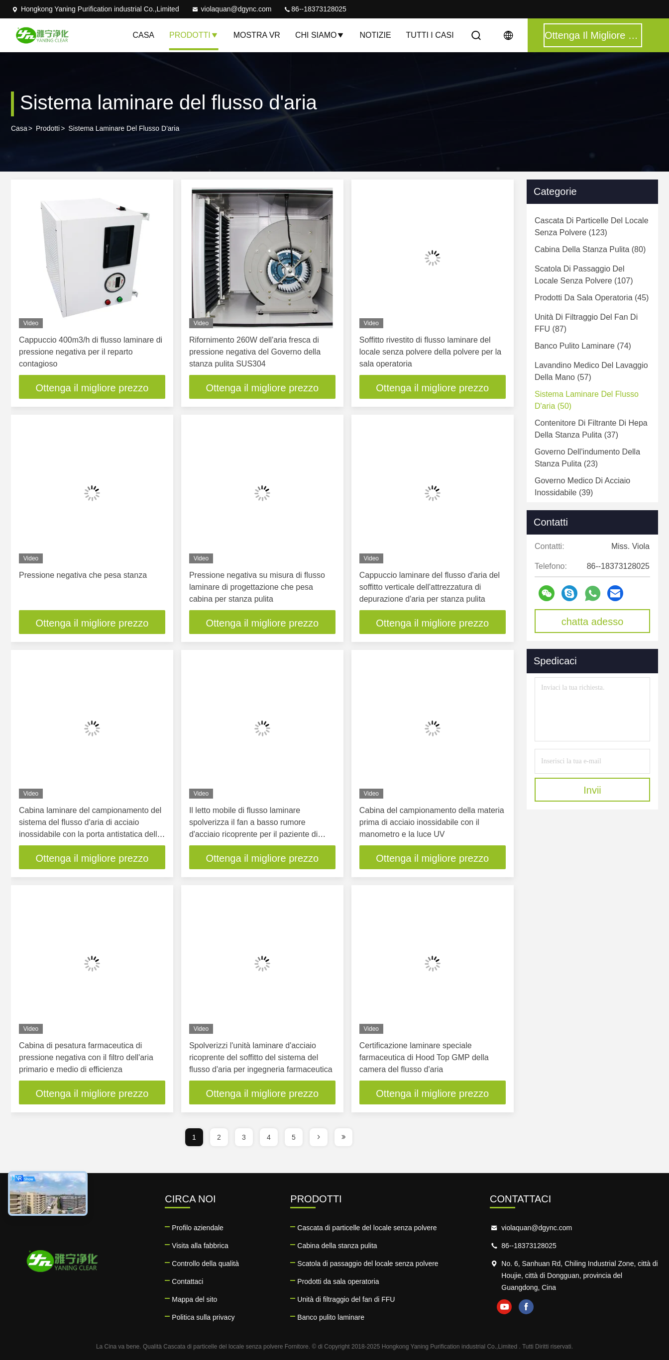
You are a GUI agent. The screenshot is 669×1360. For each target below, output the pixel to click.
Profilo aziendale (197, 1228)
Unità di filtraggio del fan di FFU (346, 1299)
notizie (375, 35)
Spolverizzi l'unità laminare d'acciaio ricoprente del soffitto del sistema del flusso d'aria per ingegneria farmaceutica (261, 1057)
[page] (319, 1137)
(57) (591, 371)
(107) (584, 275)
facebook (526, 1306)
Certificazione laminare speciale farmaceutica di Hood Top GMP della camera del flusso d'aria (424, 1057)
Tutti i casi (430, 35)
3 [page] (244, 1137)
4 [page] (269, 1137)
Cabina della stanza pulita (337, 1246)
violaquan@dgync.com (231, 9)
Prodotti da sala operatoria (338, 1281)
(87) (586, 323)
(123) (592, 226)
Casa (143, 35)
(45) (592, 297)
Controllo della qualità (205, 1264)
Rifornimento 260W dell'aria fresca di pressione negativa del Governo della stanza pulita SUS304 (255, 352)
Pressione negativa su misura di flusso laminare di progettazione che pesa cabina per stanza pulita (257, 587)
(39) (582, 486)
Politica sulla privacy (203, 1317)
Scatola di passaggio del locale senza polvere (367, 1264)
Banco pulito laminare (330, 1317)
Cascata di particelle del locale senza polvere (367, 1228)
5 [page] (294, 1137)
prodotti (48, 128)
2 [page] (219, 1137)
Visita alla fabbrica (200, 1246)
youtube (504, 1306)
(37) (591, 429)
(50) (587, 400)
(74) (583, 346)
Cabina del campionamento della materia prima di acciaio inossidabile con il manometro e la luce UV (431, 822)
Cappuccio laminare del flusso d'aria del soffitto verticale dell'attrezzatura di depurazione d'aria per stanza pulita (429, 587)
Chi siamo (320, 35)
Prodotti (194, 35)
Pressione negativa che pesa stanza (83, 575)
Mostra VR (256, 35)
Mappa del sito (194, 1299)
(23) (587, 458)
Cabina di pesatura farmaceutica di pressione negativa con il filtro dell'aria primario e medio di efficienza (86, 1057)
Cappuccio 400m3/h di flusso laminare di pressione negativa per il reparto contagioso (90, 352)
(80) (590, 249)
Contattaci (187, 1281)
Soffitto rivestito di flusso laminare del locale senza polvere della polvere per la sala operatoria (430, 352)
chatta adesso (592, 621)
